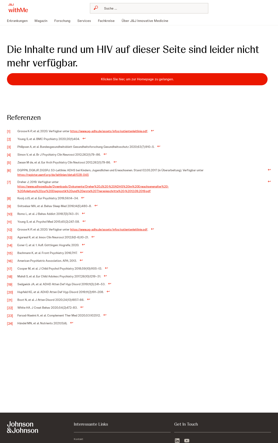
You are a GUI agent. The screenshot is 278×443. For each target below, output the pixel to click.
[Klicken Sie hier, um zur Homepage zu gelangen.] (137, 79)
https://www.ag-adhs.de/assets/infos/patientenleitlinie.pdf (108, 131)
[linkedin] (177, 440)
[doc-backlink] (152, 130)
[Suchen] (152, 8)
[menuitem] (19, 20)
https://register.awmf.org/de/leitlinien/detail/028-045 (53, 175)
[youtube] (187, 440)
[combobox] (149, 8)
